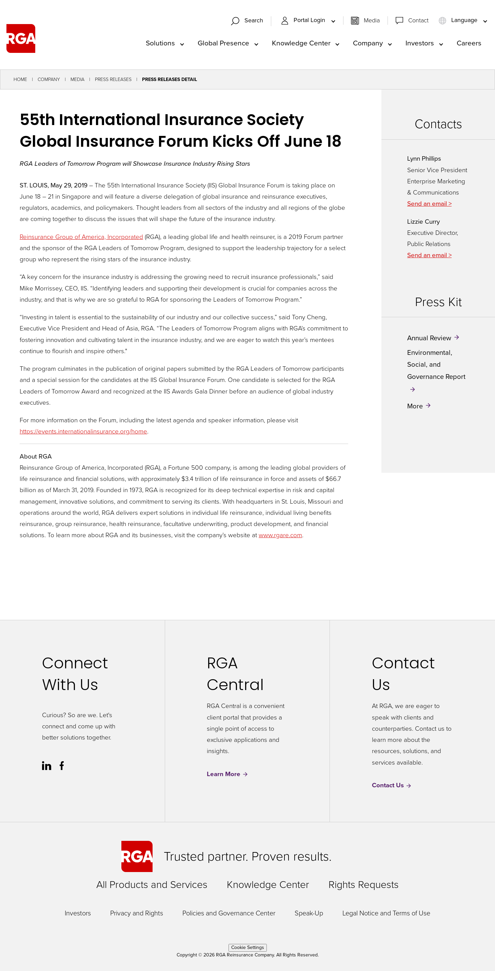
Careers (469, 43)
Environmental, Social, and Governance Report (436, 364)
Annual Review (429, 338)
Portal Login (304, 20)
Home (20, 79)
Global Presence (223, 43)
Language (458, 20)
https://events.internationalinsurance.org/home (83, 431)
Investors (419, 43)
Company (368, 43)
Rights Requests (364, 884)
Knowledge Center (301, 43)
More (415, 406)
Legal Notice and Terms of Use (386, 913)
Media (372, 20)
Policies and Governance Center (228, 913)
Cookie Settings (247, 947)
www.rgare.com (280, 535)
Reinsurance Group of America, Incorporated (81, 237)
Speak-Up (309, 913)
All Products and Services (151, 884)
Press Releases (113, 79)
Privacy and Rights (136, 913)
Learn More (228, 774)
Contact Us (392, 785)
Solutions (160, 43)
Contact (418, 20)
